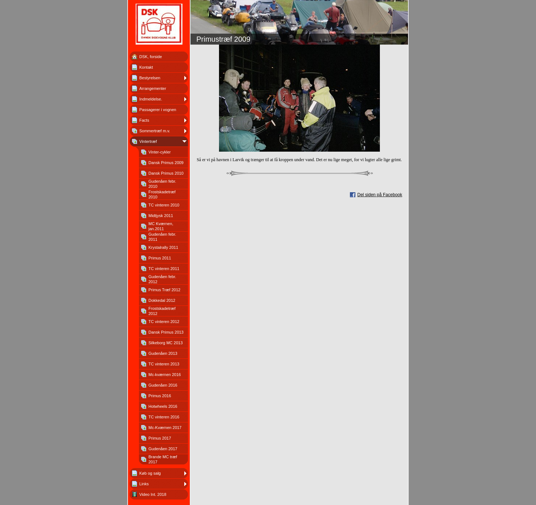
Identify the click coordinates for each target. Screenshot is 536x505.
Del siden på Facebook (379, 194)
